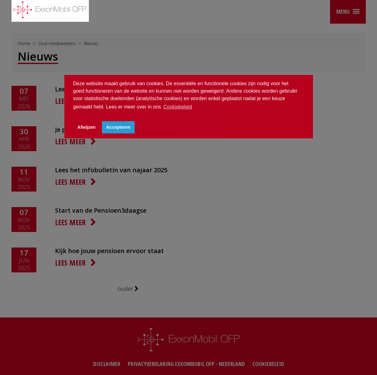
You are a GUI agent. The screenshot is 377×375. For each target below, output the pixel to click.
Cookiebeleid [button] (177, 106)
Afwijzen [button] (86, 127)
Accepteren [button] (118, 127)
